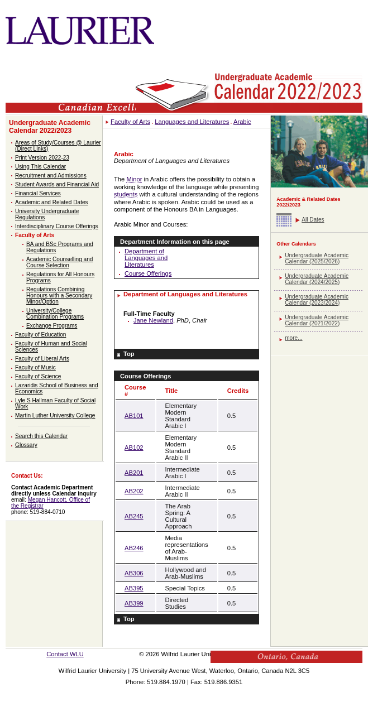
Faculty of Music (35, 367)
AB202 (134, 491)
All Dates (313, 220)
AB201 (134, 472)
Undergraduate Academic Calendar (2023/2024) (316, 300)
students (125, 194)
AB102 (134, 447)
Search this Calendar (41, 436)
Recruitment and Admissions (51, 175)
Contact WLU (65, 654)
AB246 (134, 548)
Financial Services (38, 193)
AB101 (134, 415)
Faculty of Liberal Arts (42, 358)
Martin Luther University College (55, 415)
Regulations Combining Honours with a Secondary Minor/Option (59, 295)
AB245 (134, 516)
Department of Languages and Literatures (146, 258)
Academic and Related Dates (51, 202)
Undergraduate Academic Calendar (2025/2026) (316, 258)
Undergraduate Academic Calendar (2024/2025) (316, 279)
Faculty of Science (38, 376)
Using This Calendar (40, 167)
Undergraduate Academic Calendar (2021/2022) (316, 320)
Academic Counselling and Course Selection (59, 262)
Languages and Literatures (192, 121)
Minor (134, 179)
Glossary (26, 445)
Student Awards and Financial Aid (57, 184)
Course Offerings (148, 273)
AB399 (134, 603)
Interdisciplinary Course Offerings (56, 226)
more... (293, 338)
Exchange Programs (51, 326)
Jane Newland (153, 320)
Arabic (242, 121)
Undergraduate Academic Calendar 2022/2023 (49, 126)
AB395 (134, 588)
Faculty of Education (40, 334)
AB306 (134, 573)
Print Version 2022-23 (42, 158)
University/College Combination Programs (55, 313)
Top (129, 353)
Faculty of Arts (34, 235)
